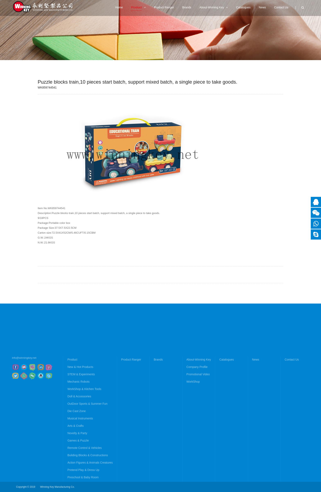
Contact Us (292, 405)
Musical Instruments (80, 464)
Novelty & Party (77, 479)
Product (72, 405)
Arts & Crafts (75, 471)
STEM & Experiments (81, 420)
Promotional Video (198, 420)
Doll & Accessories (79, 442)
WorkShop (193, 427)
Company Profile (197, 412)
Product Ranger (131, 405)
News (255, 405)
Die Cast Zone (76, 456)
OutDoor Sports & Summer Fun (87, 449)
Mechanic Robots (78, 427)
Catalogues (226, 405)
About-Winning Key (198, 405)
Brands (158, 405)
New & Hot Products (80, 412)
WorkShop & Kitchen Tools (84, 434)
